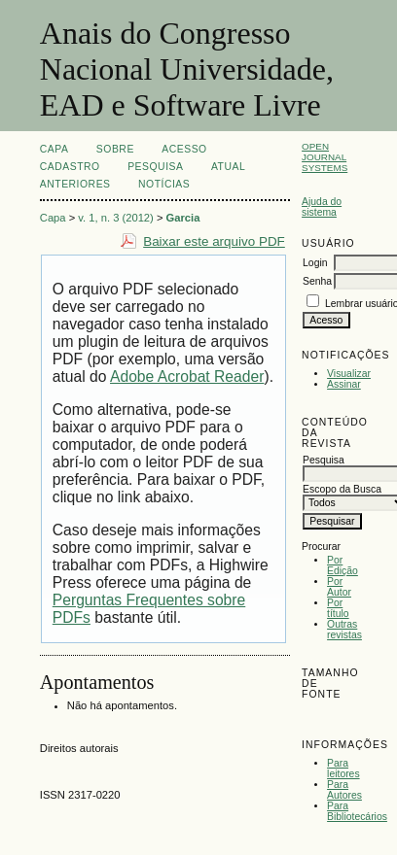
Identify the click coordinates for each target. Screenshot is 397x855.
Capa (54, 149)
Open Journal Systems (324, 157)
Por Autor (339, 587)
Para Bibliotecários (357, 811)
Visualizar (349, 373)
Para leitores (343, 768)
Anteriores (75, 184)
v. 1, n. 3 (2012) (116, 217)
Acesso (184, 149)
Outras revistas (344, 629)
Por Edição (342, 565)
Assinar (344, 384)
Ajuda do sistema (322, 207)
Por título (338, 608)
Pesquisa (155, 166)
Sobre (115, 149)
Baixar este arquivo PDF (214, 241)
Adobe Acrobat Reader (187, 376)
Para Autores (344, 790)
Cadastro (70, 166)
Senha (317, 281)
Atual (228, 166)
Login (315, 262)
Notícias (164, 184)
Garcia (183, 217)
